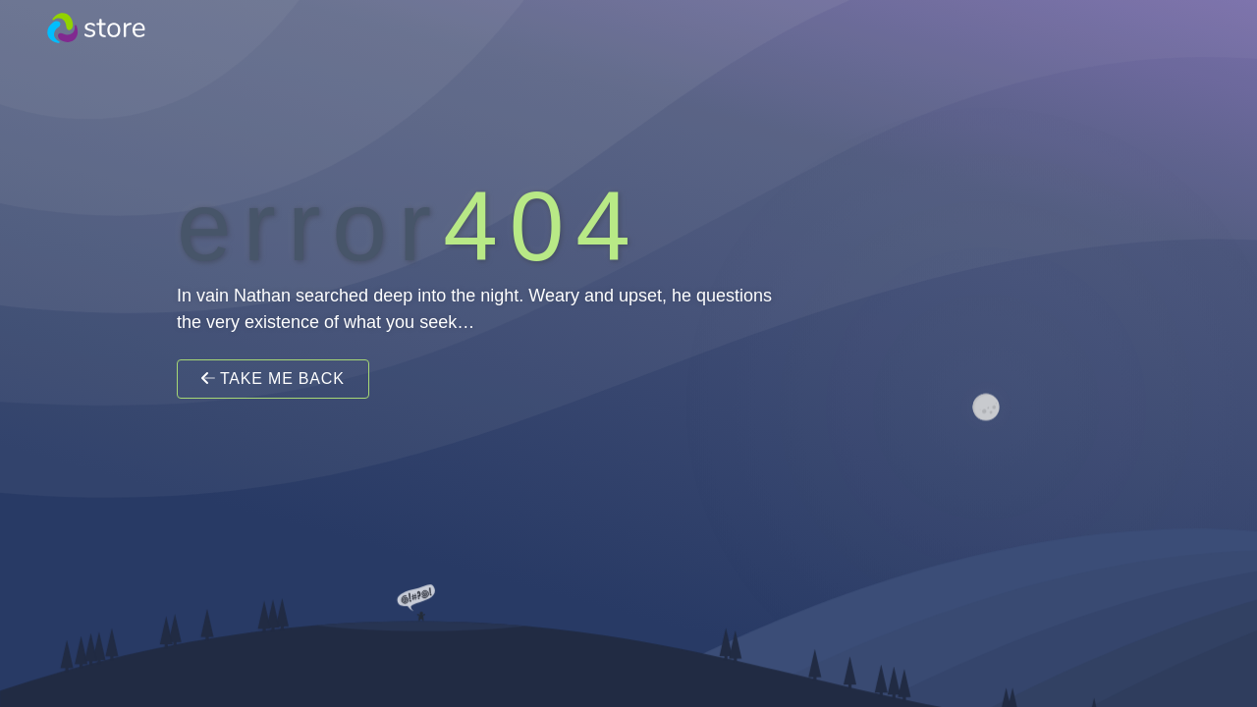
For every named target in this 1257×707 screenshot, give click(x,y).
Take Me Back (273, 378)
